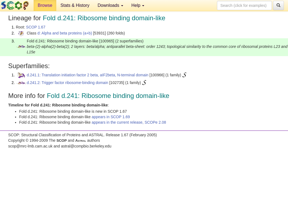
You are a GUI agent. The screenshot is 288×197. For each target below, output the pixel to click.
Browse (45, 5)
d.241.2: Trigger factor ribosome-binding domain (67, 82)
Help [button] (137, 5)
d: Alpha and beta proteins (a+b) (64, 33)
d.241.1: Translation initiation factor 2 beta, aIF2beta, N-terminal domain (87, 75)
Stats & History (74, 5)
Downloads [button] (110, 5)
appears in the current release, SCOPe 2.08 (129, 122)
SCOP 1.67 (35, 27)
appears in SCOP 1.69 (111, 117)
